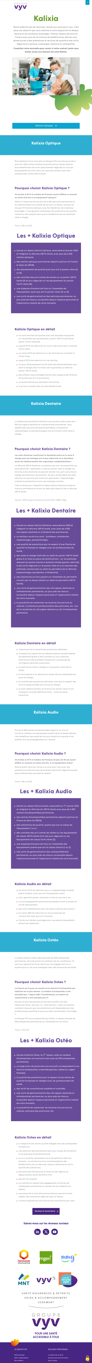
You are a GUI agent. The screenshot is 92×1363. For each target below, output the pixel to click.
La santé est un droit (55, 1355)
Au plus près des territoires (58, 1358)
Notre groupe (19, 1355)
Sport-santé (52, 1360)
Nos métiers (18, 1360)
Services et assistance (46, 1211)
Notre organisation (21, 1358)
